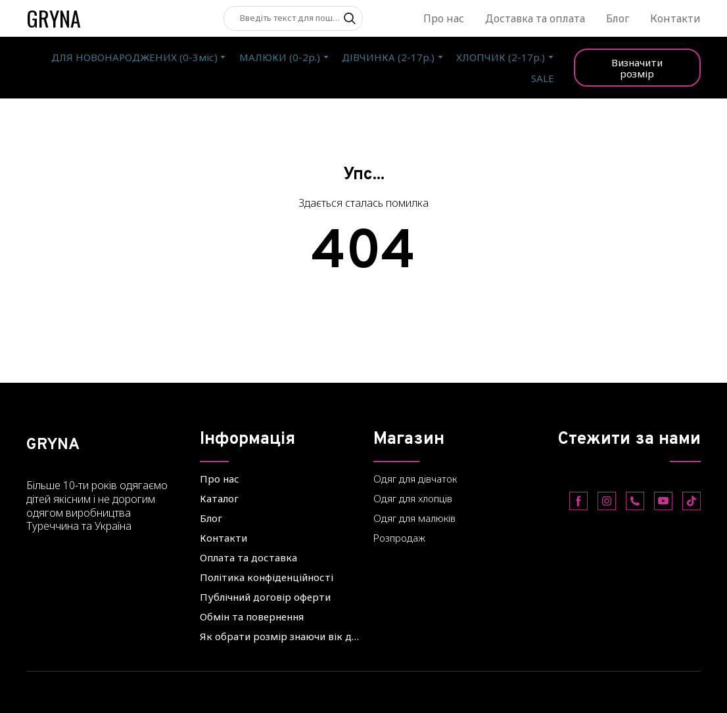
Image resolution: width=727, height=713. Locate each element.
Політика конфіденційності (266, 577)
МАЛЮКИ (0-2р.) (279, 57)
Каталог (219, 498)
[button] (350, 18)
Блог (617, 18)
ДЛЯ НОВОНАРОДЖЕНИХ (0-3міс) (134, 57)
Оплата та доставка (248, 557)
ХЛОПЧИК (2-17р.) (500, 57)
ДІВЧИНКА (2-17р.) (388, 57)
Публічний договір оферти (265, 596)
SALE (542, 78)
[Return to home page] (53, 18)
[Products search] (293, 18)
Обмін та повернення (252, 616)
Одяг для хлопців (412, 498)
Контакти (675, 18)
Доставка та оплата (535, 18)
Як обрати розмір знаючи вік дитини (280, 636)
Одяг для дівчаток (415, 478)
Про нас (443, 18)
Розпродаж (399, 537)
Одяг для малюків (414, 518)
